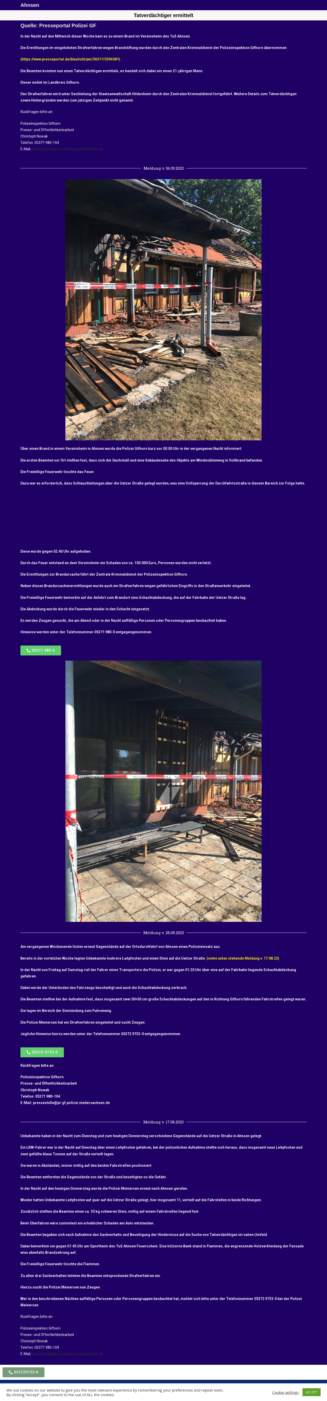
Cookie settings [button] (285, 1392)
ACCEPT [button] (312, 1392)
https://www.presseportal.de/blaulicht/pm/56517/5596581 (70, 59)
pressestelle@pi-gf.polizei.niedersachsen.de (67, 149)
